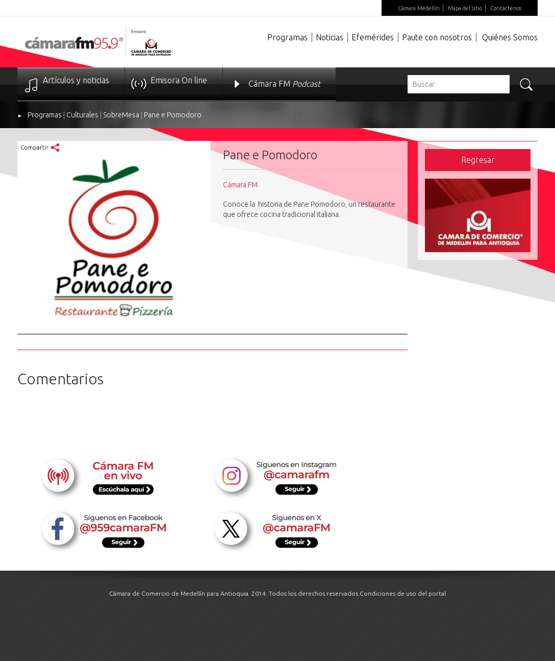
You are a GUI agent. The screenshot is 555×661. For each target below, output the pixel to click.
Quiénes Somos (510, 37)
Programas (287, 37)
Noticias (329, 37)
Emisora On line (178, 80)
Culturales (82, 115)
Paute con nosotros (437, 37)
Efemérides (372, 37)
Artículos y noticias (76, 80)
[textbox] (459, 84)
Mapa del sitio (465, 8)
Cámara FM (284, 83)
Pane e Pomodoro (172, 115)
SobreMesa (121, 115)
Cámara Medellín (419, 8)
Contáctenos (505, 8)
